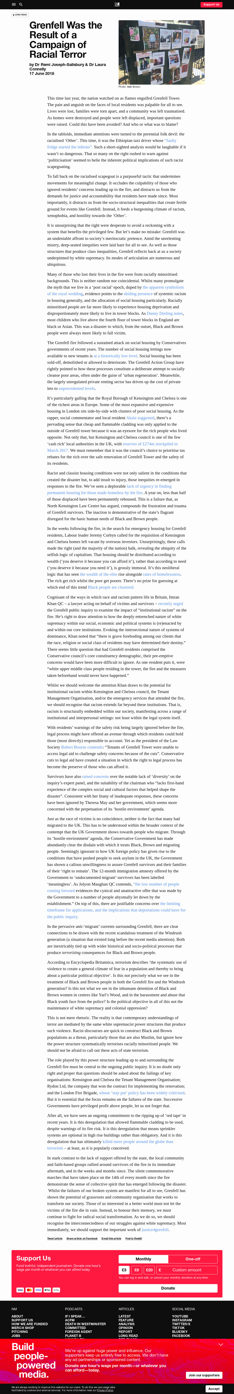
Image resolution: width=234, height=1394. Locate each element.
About (17, 1316)
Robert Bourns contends (82, 747)
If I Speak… (75, 1316)
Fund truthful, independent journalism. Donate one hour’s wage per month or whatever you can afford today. (58, 1268)
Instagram (182, 1320)
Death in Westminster (85, 1324)
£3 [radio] (124, 1269)
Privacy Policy (105, 1390)
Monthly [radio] (143, 1259)
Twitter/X (181, 1324)
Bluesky (180, 1332)
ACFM (70, 1320)
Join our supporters (204, 1375)
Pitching (20, 1332)
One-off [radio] (193, 1259)
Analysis (126, 1324)
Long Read (128, 1336)
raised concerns (95, 776)
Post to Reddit (134, 1238)
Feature (126, 1320)
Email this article (111, 1238)
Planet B (73, 1336)
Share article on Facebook (82, 1238)
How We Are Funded (30, 1324)
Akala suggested (140, 417)
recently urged (170, 603)
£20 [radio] (149, 1269)
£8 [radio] (136, 1269)
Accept (214, 1389)
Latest (125, 1316)
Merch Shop (23, 1328)
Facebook (181, 1336)
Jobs (16, 1336)
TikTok (178, 1328)
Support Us (211, 4)
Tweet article (54, 1238)
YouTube (180, 1316)
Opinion (126, 1328)
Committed (75, 1328)
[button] (15, 4)
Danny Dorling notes (165, 313)
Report (125, 1332)
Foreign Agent (78, 1332)
